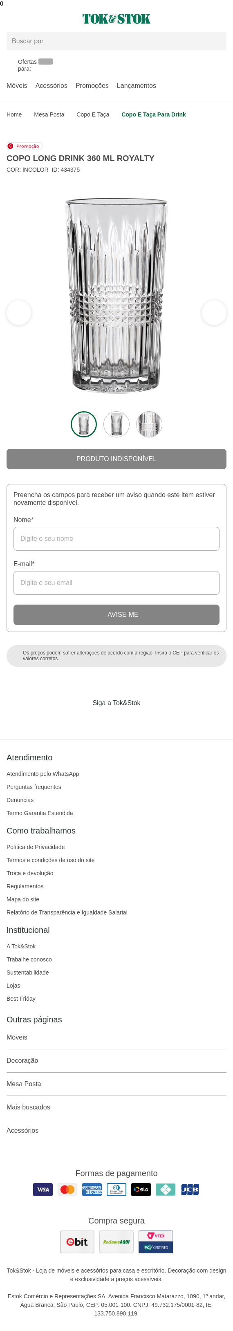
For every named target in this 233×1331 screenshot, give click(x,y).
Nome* (23, 519)
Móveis (17, 85)
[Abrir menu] (39, 19)
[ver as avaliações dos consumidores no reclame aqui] (116, 1241)
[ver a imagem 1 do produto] (84, 424)
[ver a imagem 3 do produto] (149, 424)
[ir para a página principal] (116, 19)
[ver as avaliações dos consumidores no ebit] (77, 1241)
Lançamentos (136, 85)
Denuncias (20, 800)
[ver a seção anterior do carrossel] (214, 312)
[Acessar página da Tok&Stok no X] (150, 719)
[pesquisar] (217, 41)
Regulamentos (25, 886)
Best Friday (21, 998)
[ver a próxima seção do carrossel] (19, 312)
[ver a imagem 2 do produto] (116, 424)
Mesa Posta (49, 114)
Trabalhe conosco (29, 959)
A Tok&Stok (21, 946)
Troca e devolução (30, 873)
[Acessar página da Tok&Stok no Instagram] (105, 719)
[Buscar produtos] (116, 41)
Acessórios (51, 85)
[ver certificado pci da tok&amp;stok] (156, 1241)
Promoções (92, 85)
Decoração (116, 1061)
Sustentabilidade (28, 972)
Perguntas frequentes (34, 787)
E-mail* (24, 563)
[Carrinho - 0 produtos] (221, 19)
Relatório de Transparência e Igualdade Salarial (67, 912)
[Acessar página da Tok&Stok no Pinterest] (127, 719)
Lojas (13, 985)
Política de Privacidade (36, 847)
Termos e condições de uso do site (51, 860)
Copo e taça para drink (153, 114)
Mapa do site (23, 899)
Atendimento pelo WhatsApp (43, 774)
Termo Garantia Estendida (40, 813)
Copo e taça (92, 114)
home (14, 114)
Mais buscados (116, 1107)
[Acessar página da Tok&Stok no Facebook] (82, 719)
